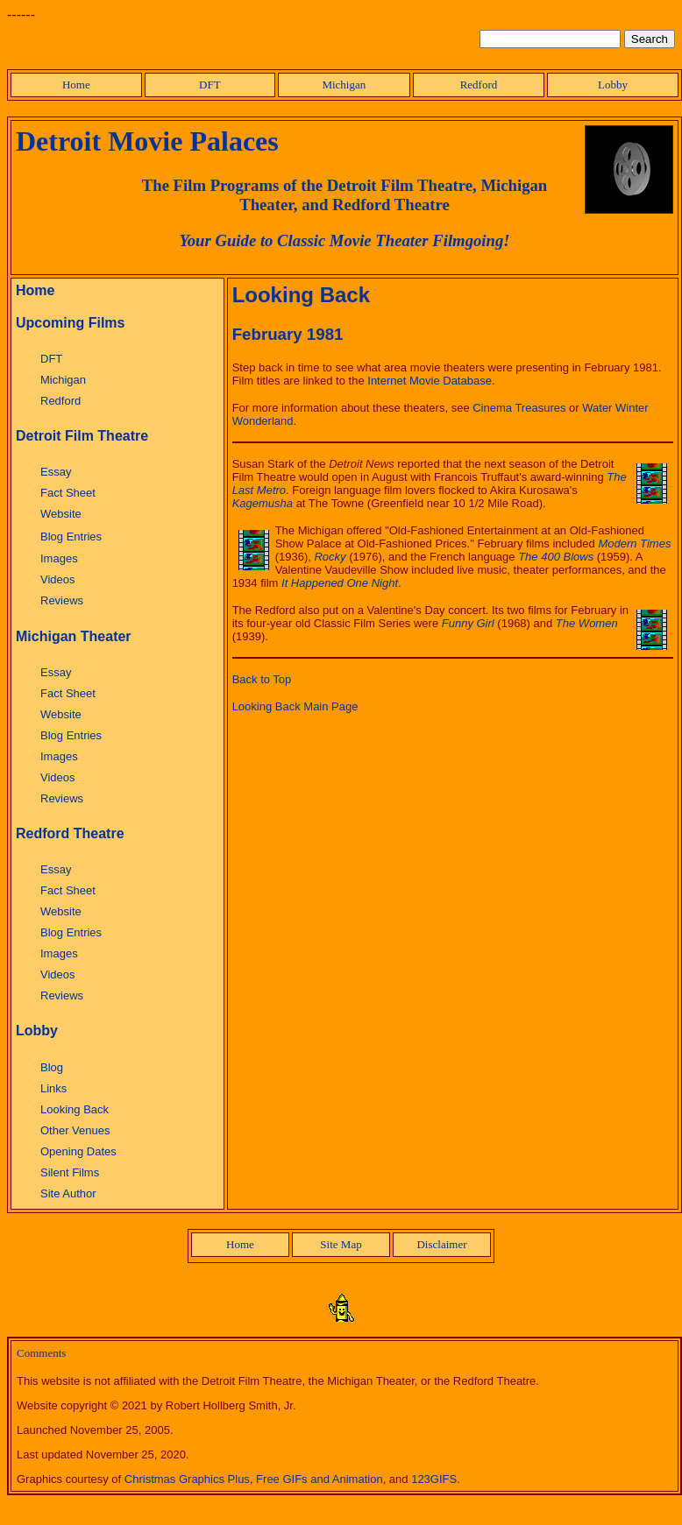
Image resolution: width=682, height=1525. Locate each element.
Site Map (340, 1244)
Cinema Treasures (518, 407)
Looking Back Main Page (295, 706)
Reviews (61, 600)
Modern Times (634, 543)
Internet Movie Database (429, 380)
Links (53, 1088)
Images (59, 558)
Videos (57, 579)
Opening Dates (78, 1151)
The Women (587, 623)
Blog (51, 1067)
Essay (55, 471)
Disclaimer (441, 1244)
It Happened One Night (339, 583)
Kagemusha (262, 503)
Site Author (68, 1193)
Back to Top (262, 679)
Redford (479, 84)
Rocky (329, 556)
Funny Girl (468, 623)
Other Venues (75, 1130)
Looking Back (74, 1109)
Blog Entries (71, 536)
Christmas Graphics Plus (187, 1479)
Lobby (613, 84)
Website (61, 513)
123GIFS (434, 1479)
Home (76, 84)
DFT (210, 84)
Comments (41, 1352)
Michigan (344, 84)
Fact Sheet (68, 492)
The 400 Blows (555, 556)
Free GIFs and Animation (319, 1479)
